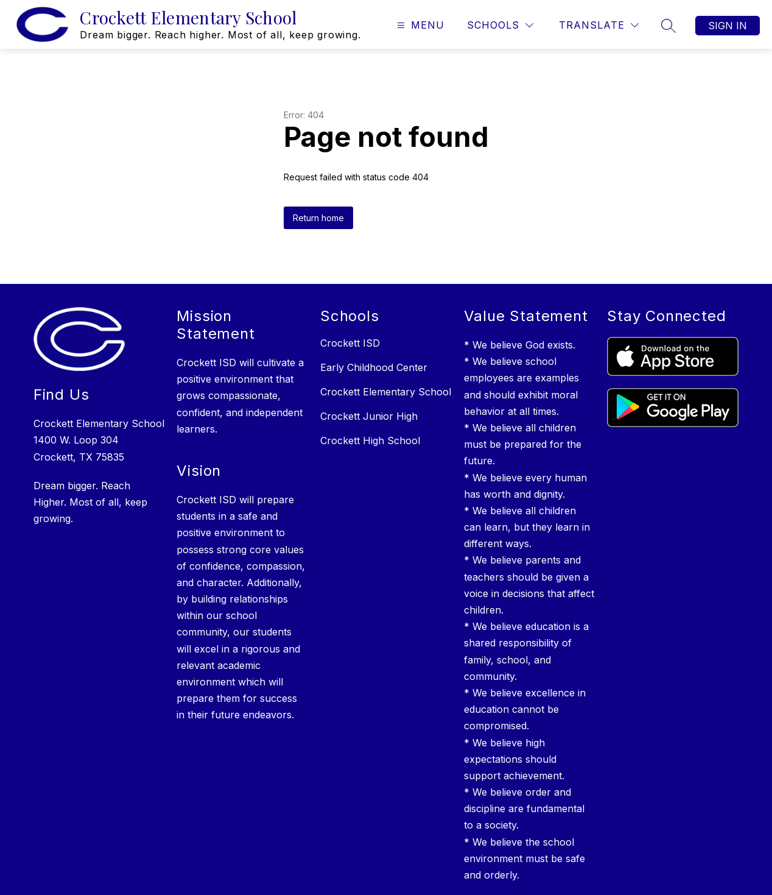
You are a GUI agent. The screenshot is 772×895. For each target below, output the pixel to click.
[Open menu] (419, 25)
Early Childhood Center (373, 367)
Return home (318, 218)
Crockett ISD (350, 343)
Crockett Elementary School (385, 392)
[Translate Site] (599, 25)
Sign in (727, 25)
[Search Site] (668, 25)
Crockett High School (370, 440)
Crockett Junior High (369, 416)
